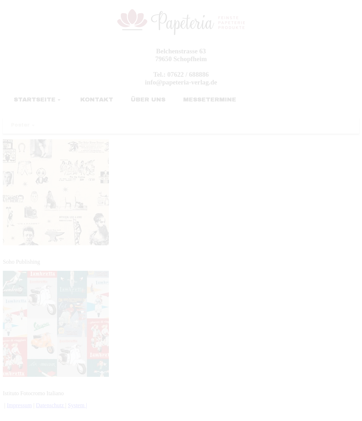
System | (77, 405)
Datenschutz (50, 405)
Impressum (19, 405)
